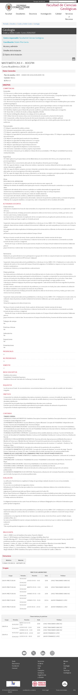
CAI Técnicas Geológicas (67, 670)
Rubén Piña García (21, 42)
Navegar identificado (39, 1)
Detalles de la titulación (12, 51)
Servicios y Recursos (69, 16)
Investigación (46, 14)
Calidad (58, 14)
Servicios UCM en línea (41, 663)
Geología (37, 24)
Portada (5, 24)
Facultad (8, 14)
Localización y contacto (29, 690)
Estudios (13, 24)
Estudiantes (20, 14)
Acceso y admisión (10, 46)
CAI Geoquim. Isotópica (41, 670)
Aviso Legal (45, 690)
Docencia (33, 14)
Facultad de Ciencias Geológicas (61, 7)
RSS (74, 690)
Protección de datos (61, 690)
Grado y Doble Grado (24, 24)
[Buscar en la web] (75, 1)
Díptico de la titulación (13, 55)
